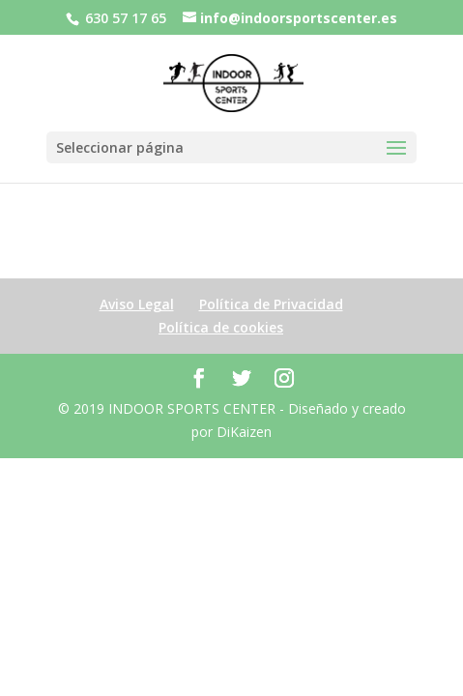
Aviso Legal (137, 304)
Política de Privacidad (271, 304)
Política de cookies (221, 327)
